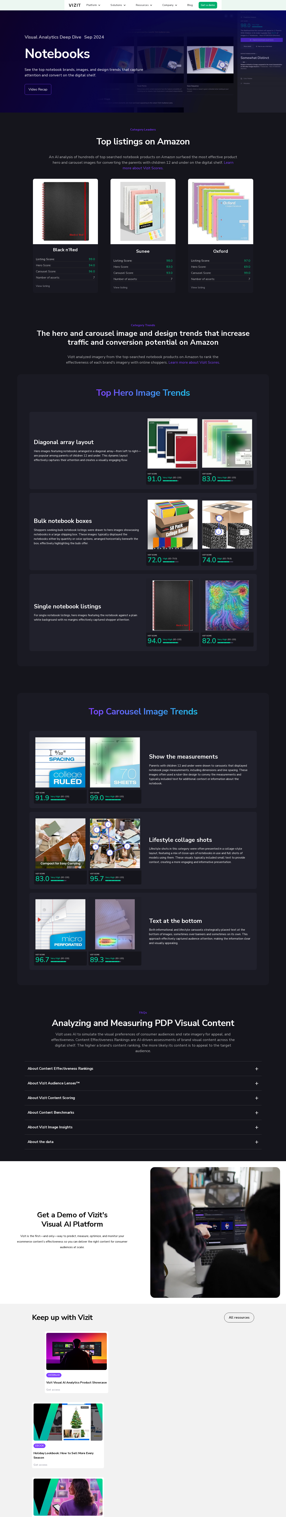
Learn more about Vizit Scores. (194, 362)
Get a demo (208, 5)
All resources (239, 1317)
